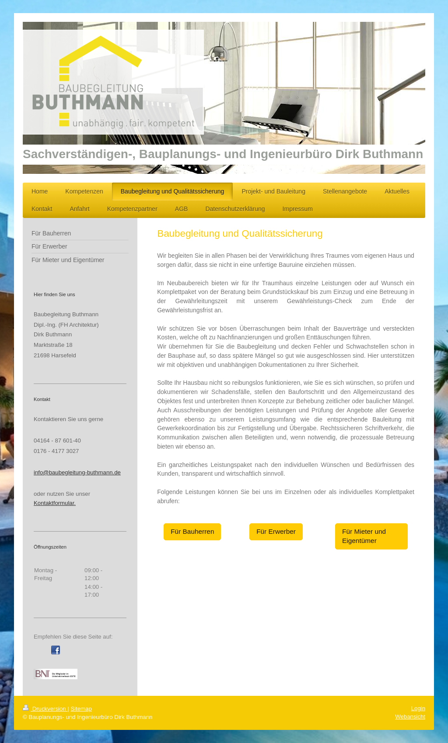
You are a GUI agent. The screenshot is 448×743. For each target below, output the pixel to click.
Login (418, 708)
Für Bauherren (192, 531)
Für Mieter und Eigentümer (364, 536)
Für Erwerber (276, 531)
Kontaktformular (54, 503)
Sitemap (80, 708)
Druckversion (45, 708)
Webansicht (410, 716)
